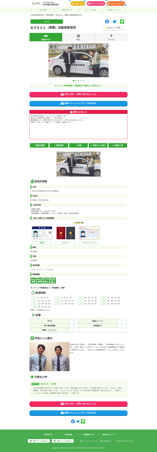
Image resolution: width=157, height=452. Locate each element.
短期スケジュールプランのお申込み (78, 103)
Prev (51, 59)
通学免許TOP (48, 434)
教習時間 (59, 145)
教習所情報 (40, 145)
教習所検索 (43, 10)
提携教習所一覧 (67, 10)
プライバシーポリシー (88, 441)
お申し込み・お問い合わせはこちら (78, 94)
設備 (79, 145)
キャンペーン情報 (90, 10)
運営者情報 (105, 441)
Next (105, 59)
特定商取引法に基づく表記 (123, 441)
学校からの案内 (99, 145)
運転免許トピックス (113, 10)
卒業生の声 (118, 145)
